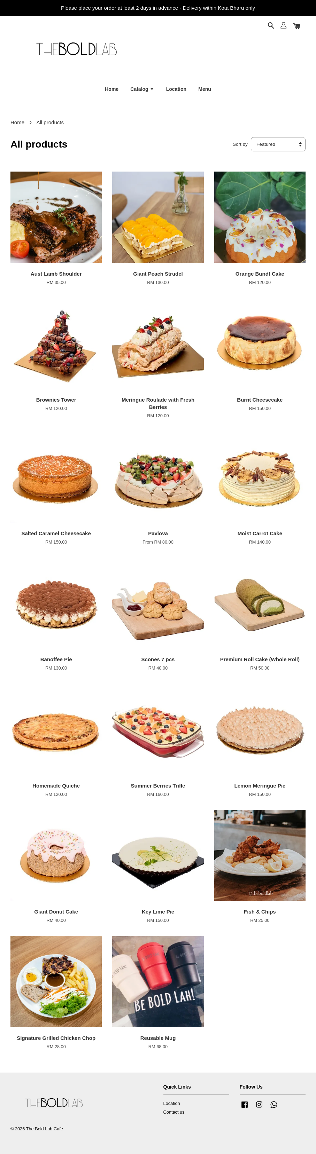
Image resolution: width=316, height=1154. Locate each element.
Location (176, 89)
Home (111, 89)
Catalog (142, 89)
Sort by (240, 144)
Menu (204, 89)
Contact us (174, 1112)
